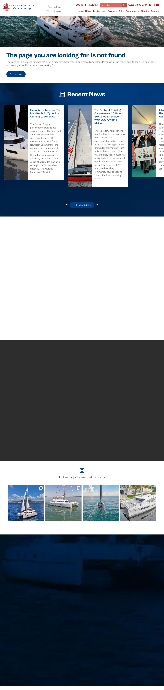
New (88, 11)
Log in (78, 5)
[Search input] (111, 5)
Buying (112, 11)
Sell (121, 11)
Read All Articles (82, 206)
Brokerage (99, 11)
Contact (154, 11)
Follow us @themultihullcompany (82, 481)
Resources (131, 11)
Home (80, 11)
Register (91, 5)
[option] (34, 143)
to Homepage (18, 74)
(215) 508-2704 (137, 5)
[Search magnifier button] (124, 5)
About (144, 11)
